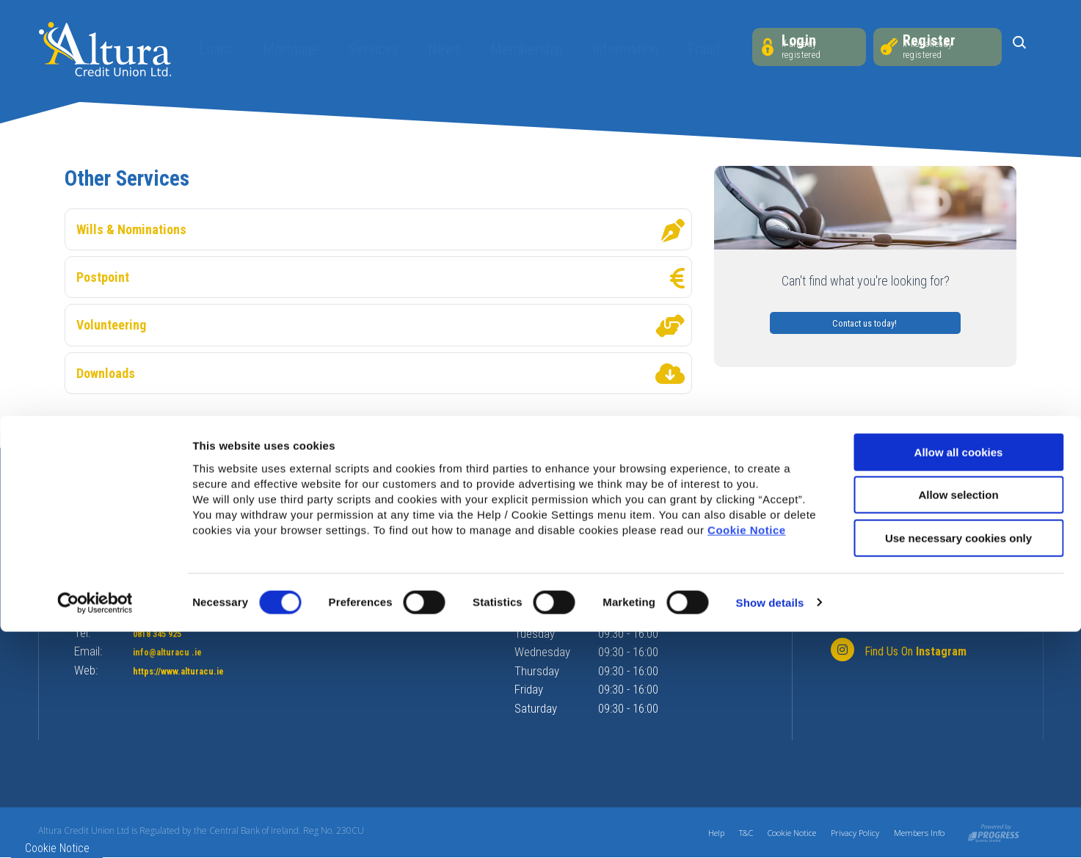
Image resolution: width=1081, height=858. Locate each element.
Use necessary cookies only (958, 764)
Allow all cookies (958, 678)
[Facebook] (896, 617)
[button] (1019, 48)
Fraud (697, 49)
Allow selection (958, 722)
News (437, 49)
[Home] (105, 48)
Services (367, 49)
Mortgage (284, 49)
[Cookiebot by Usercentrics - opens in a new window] (95, 829)
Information (619, 49)
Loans (209, 49)
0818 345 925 (169, 632)
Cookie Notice (746, 756)
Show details (770, 829)
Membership (520, 49)
